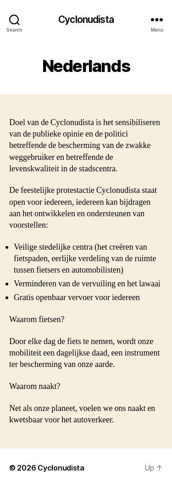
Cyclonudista (86, 19)
